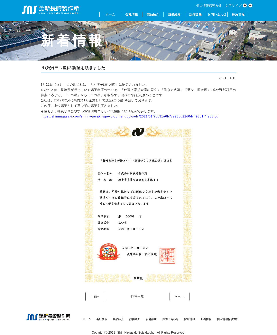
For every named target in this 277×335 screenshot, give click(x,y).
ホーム (110, 14)
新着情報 (205, 319)
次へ (178, 296)
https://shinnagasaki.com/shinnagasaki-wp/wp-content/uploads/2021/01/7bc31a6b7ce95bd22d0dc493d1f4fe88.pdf (130, 116)
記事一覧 (137, 296)
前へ (97, 296)
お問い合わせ (217, 14)
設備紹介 (174, 14)
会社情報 (131, 14)
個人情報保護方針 (208, 5)
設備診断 (195, 14)
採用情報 (238, 14)
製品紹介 (153, 14)
